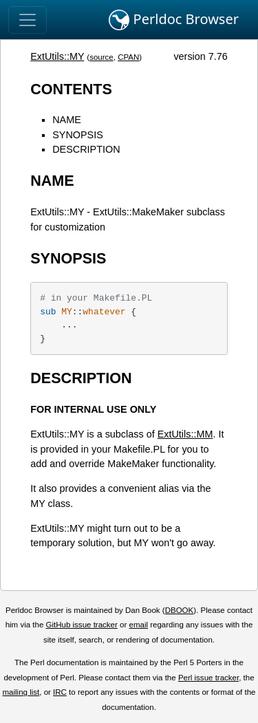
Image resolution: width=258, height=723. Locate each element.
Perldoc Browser (174, 20)
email (138, 625)
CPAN (128, 57)
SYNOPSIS (77, 134)
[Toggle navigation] (27, 20)
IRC (60, 692)
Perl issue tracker (208, 677)
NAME (66, 119)
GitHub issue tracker (82, 625)
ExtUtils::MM (185, 434)
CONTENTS (71, 89)
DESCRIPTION (86, 149)
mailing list (20, 692)
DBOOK (179, 610)
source (101, 57)
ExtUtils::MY (57, 56)
